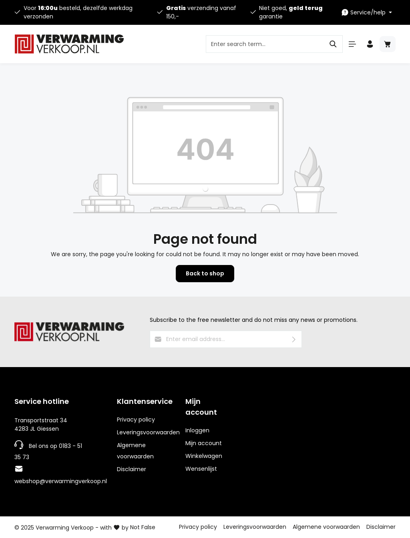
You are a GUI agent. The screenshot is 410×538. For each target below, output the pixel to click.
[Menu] (352, 44)
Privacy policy (136, 420)
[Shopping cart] (388, 44)
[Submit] (294, 339)
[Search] (333, 44)
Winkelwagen (203, 456)
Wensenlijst (201, 469)
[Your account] (370, 44)
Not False (142, 527)
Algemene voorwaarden (135, 450)
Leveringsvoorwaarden (148, 432)
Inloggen (197, 430)
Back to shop (205, 273)
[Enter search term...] (265, 44)
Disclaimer (131, 469)
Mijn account (201, 406)
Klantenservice (145, 401)
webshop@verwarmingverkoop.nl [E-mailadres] (60, 481)
